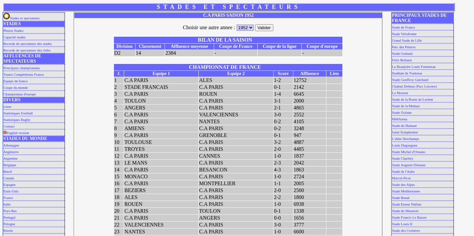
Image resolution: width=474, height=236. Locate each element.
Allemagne (11, 145)
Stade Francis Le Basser (409, 217)
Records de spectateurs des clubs (26, 50)
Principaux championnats (21, 68)
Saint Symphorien (405, 132)
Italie (7, 204)
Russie (8, 230)
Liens (7, 106)
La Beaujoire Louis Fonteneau (414, 67)
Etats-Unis (10, 191)
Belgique (9, 165)
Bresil (7, 171)
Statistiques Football (18, 113)
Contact (8, 126)
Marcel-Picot (401, 178)
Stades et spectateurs (21, 18)
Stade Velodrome (404, 34)
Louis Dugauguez (404, 145)
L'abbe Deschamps (405, 139)
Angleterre (11, 152)
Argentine (10, 158)
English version (16, 133)
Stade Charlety (402, 158)
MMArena (399, 119)
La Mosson (400, 93)
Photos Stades (13, 30)
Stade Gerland (402, 53)
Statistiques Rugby (16, 120)
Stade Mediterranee (406, 191)
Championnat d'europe (19, 94)
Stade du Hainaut (404, 126)
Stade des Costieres (406, 230)
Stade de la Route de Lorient (412, 99)
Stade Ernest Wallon (406, 204)
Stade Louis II (402, 224)
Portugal (9, 217)
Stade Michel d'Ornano (408, 152)
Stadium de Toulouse (407, 73)
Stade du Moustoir (405, 211)
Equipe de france (15, 81)
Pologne (9, 224)
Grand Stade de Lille (407, 40)
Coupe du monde (15, 87)
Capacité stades (14, 37)
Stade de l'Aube (403, 171)
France (8, 198)
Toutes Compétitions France (23, 74)
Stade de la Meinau (406, 106)
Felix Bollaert (402, 60)
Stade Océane (401, 112)
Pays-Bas (10, 211)
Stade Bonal (400, 198)
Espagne (9, 185)
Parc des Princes (403, 47)
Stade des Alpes (403, 185)
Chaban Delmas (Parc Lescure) (414, 86)
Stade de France (403, 27)
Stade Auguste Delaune (409, 165)
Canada (8, 178)
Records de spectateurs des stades (27, 44)
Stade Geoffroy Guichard (410, 80)
